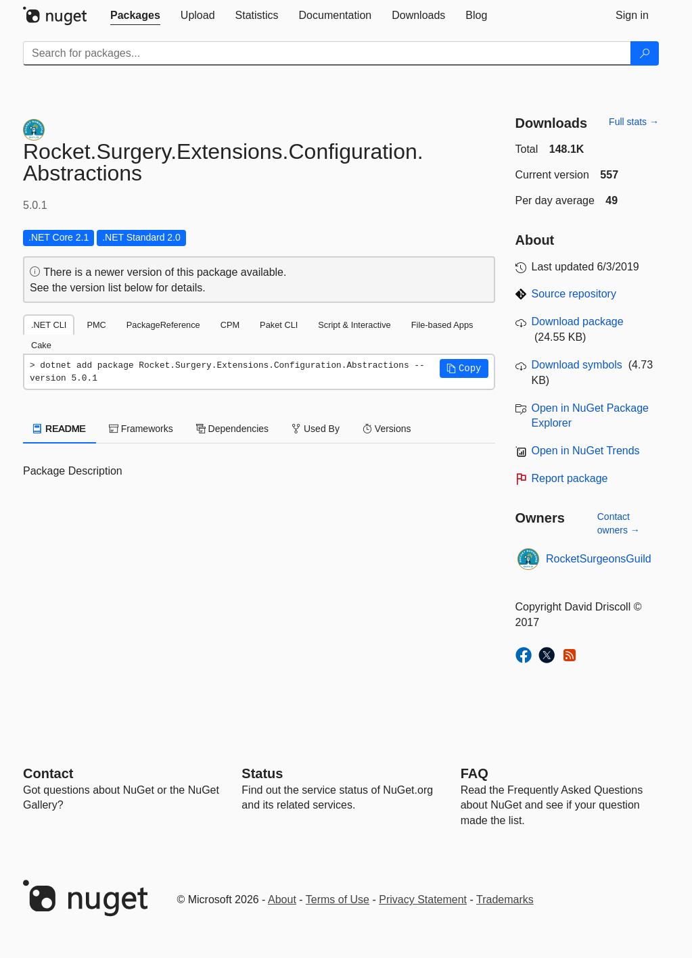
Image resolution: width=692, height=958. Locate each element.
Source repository (574, 294)
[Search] (644, 53)
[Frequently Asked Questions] (474, 773)
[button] (464, 368)
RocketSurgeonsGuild (598, 559)
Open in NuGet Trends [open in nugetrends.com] (586, 450)
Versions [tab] (387, 428)
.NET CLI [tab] (48, 325)
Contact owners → (618, 523)
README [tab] (59, 428)
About (282, 899)
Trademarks (505, 899)
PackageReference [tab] (163, 325)
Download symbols (577, 364)
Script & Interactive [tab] (354, 325)
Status (262, 773)
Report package (570, 478)
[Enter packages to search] (327, 53)
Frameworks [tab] (141, 428)
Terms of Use (337, 899)
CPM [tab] (230, 325)
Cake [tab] (41, 345)
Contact (48, 773)
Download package (578, 321)
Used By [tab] (316, 428)
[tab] (135, 15)
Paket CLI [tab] (279, 325)
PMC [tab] (96, 325)
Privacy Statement (423, 899)
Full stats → (634, 121)
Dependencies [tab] (232, 428)
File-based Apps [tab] (442, 325)
